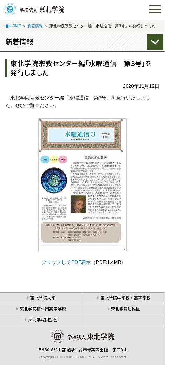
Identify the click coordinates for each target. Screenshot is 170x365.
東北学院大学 (42, 298)
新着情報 (35, 26)
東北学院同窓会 (42, 319)
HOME (15, 26)
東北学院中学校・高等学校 (125, 298)
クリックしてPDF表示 (66, 262)
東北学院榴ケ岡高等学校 (43, 308)
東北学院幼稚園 (125, 308)
